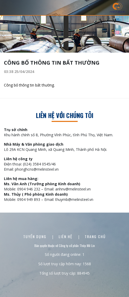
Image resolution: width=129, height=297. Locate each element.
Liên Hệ (66, 236)
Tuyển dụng (35, 236)
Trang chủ (95, 236)
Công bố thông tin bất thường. (29, 85)
